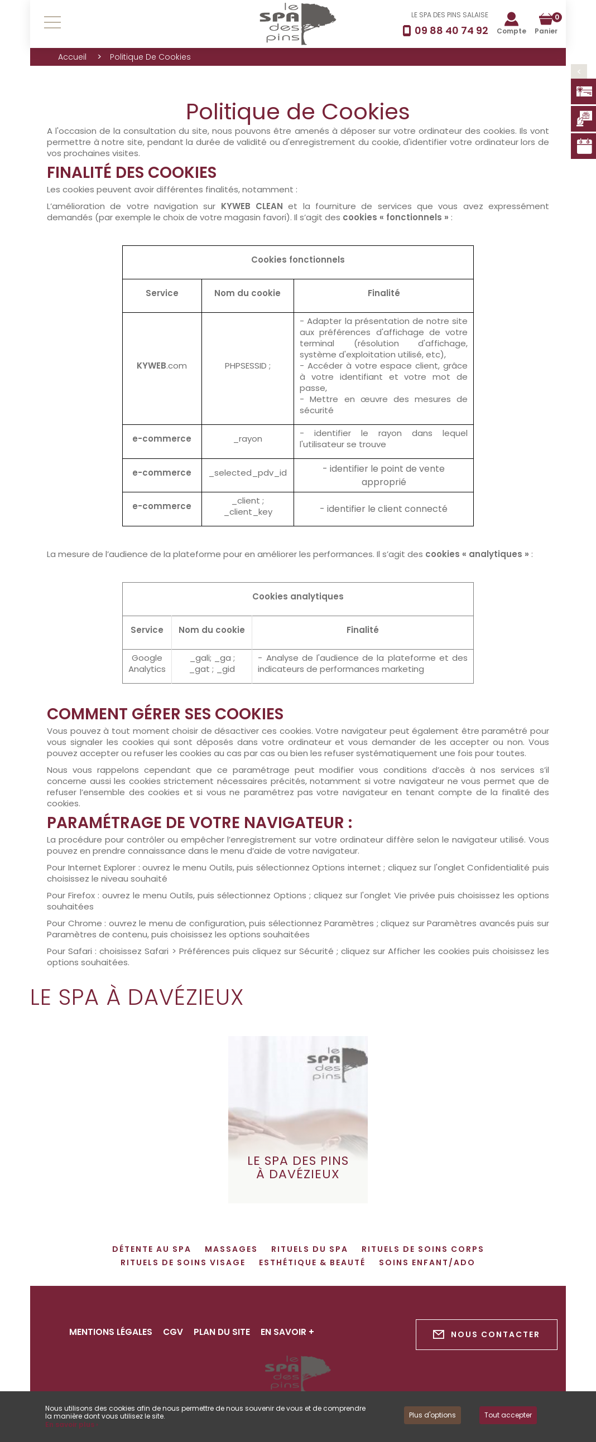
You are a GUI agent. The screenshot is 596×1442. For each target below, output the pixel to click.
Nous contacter (486, 1335)
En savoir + (290, 1331)
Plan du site (224, 1331)
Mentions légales (111, 1331)
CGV (174, 1331)
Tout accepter (508, 1415)
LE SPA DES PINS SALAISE (449, 15)
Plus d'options (432, 1415)
